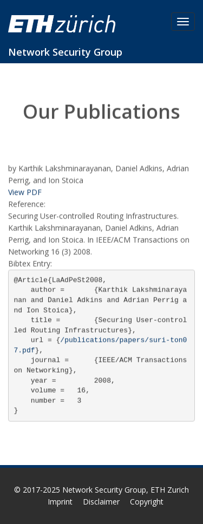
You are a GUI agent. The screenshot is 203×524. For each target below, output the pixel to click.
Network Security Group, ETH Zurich (125, 490)
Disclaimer (101, 501)
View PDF (25, 192)
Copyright (146, 501)
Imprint (60, 501)
